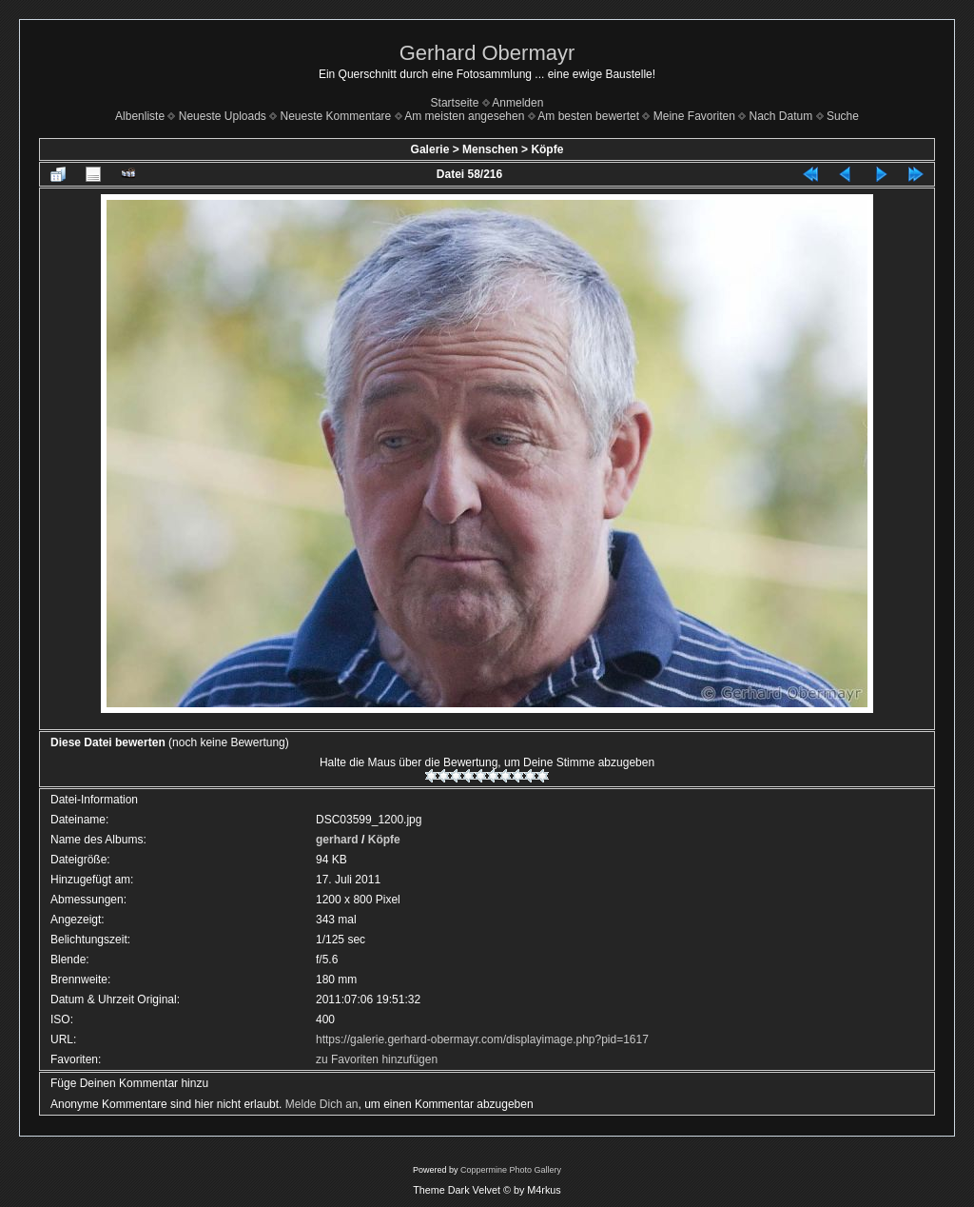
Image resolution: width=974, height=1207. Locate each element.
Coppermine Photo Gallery (510, 1170)
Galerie (430, 149)
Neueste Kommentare (336, 116)
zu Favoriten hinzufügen (377, 1059)
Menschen (490, 149)
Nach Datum (781, 116)
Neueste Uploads (222, 116)
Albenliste (140, 116)
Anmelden (517, 102)
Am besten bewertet (588, 116)
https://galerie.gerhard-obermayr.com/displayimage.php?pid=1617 (482, 1039)
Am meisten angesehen (464, 116)
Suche (843, 116)
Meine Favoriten (694, 116)
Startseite (455, 102)
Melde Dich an (322, 1104)
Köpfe (547, 149)
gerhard (337, 839)
